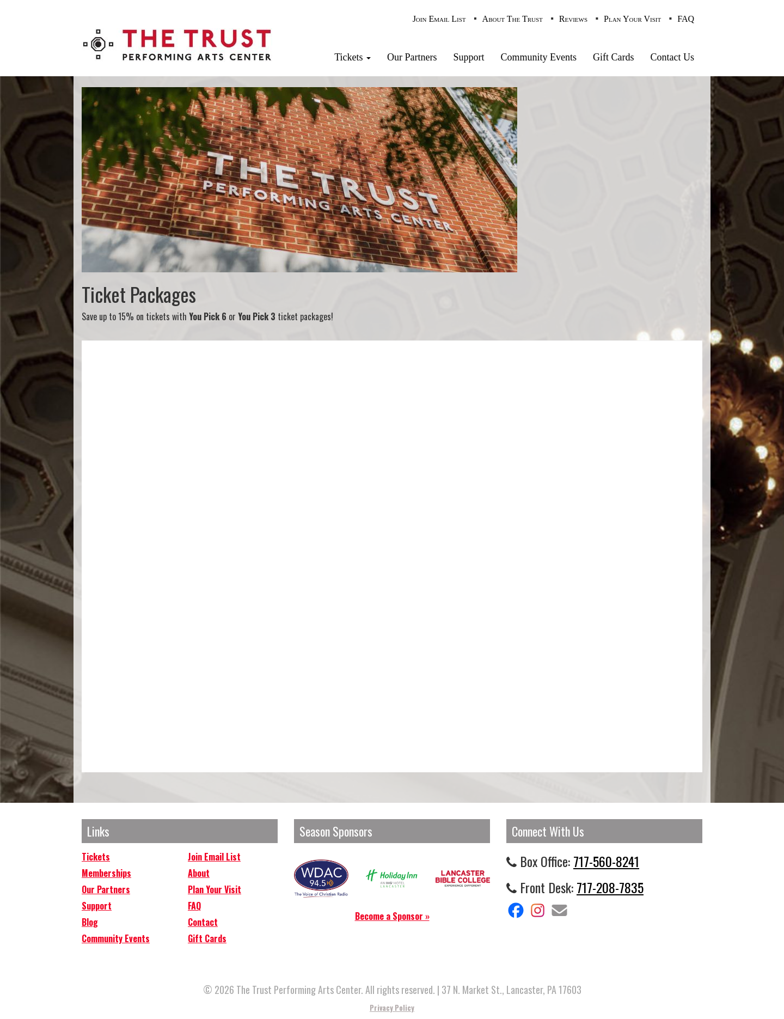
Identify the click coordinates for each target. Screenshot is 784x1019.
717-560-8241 (606, 861)
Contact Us (673, 57)
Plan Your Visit (632, 18)
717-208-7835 (610, 887)
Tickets (352, 57)
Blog (90, 922)
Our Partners (412, 57)
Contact (203, 922)
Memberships (106, 873)
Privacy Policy (392, 1007)
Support (468, 57)
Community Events (539, 57)
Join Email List (439, 18)
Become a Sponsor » (392, 916)
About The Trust (512, 18)
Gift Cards (613, 57)
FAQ (685, 18)
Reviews (573, 18)
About (199, 873)
